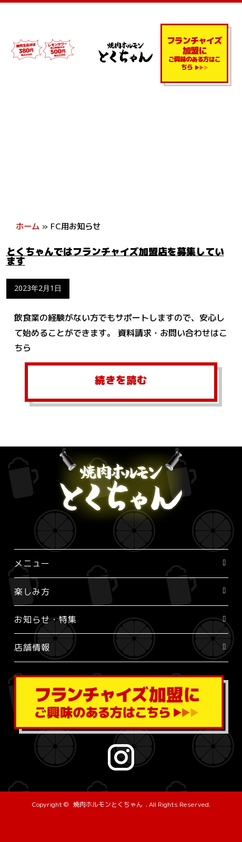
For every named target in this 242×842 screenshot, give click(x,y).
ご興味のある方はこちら (194, 53)
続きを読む (121, 380)
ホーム (27, 226)
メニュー (32, 563)
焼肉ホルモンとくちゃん (108, 804)
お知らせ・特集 (45, 619)
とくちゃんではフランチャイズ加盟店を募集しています (115, 256)
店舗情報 (32, 647)
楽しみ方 (32, 591)
